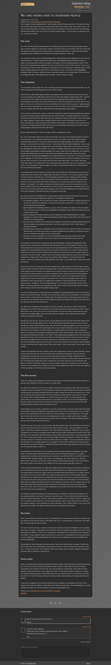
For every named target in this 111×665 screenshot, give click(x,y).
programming (35, 22)
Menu (24, 4)
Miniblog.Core (32, 663)
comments (56, 22)
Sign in (88, 663)
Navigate (24, 593)
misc (28, 22)
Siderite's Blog (81, 3)
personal (43, 22)
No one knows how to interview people (51, 15)
